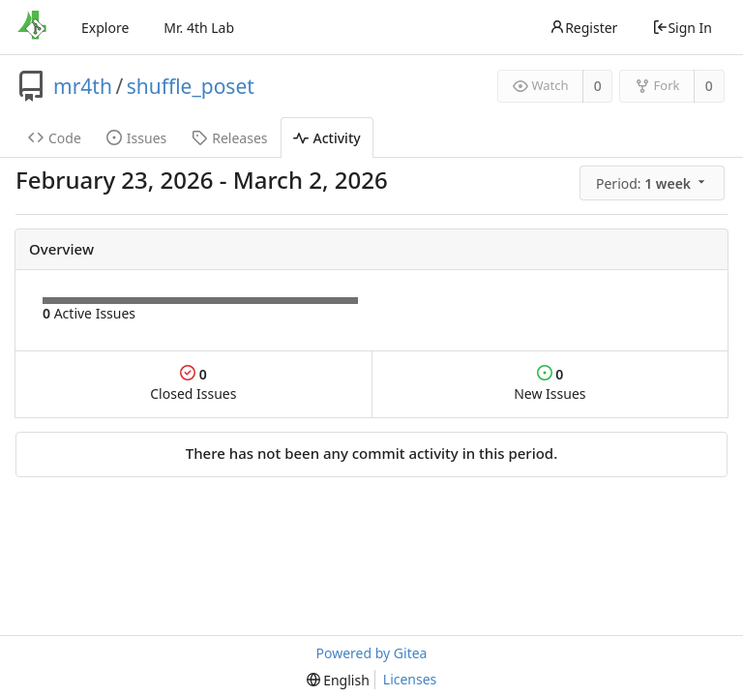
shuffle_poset (190, 86)
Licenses (410, 679)
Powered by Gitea (372, 653)
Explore (105, 27)
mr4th (82, 86)
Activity (327, 138)
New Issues (549, 384)
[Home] (31, 27)
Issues (136, 138)
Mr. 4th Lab (198, 27)
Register (583, 27)
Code (54, 138)
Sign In (682, 27)
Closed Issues (193, 384)
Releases (229, 138)
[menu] (654, 183)
